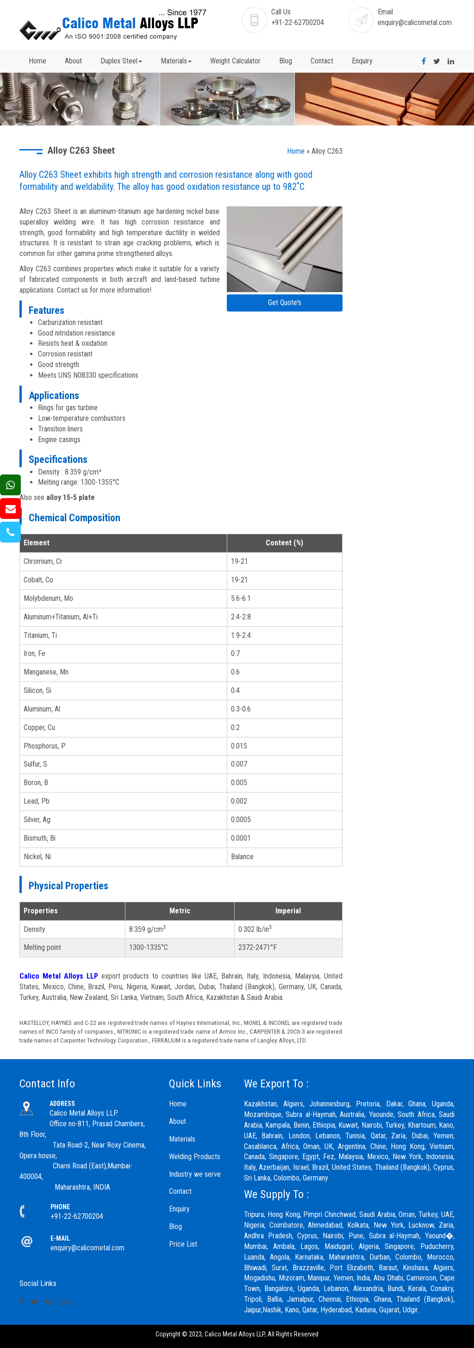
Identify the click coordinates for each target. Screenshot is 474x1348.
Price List (183, 1244)
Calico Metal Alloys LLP (58, 976)
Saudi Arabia (377, 1214)
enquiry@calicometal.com (415, 22)
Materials (182, 1139)
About (73, 60)
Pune (356, 1235)
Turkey (427, 1214)
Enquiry (362, 60)
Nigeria (254, 1225)
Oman (407, 1214)
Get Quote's (284, 302)
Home (37, 60)
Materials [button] (176, 60)
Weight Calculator (235, 60)
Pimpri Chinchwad (329, 1214)
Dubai (420, 1135)
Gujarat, (390, 1309)
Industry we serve (195, 1174)
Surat (279, 1267)
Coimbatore (286, 1225)
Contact (322, 60)
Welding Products (194, 1156)
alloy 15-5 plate (70, 497)
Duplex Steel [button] (121, 60)
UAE (447, 1214)
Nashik (271, 1309)
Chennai (329, 1299)
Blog (285, 60)
